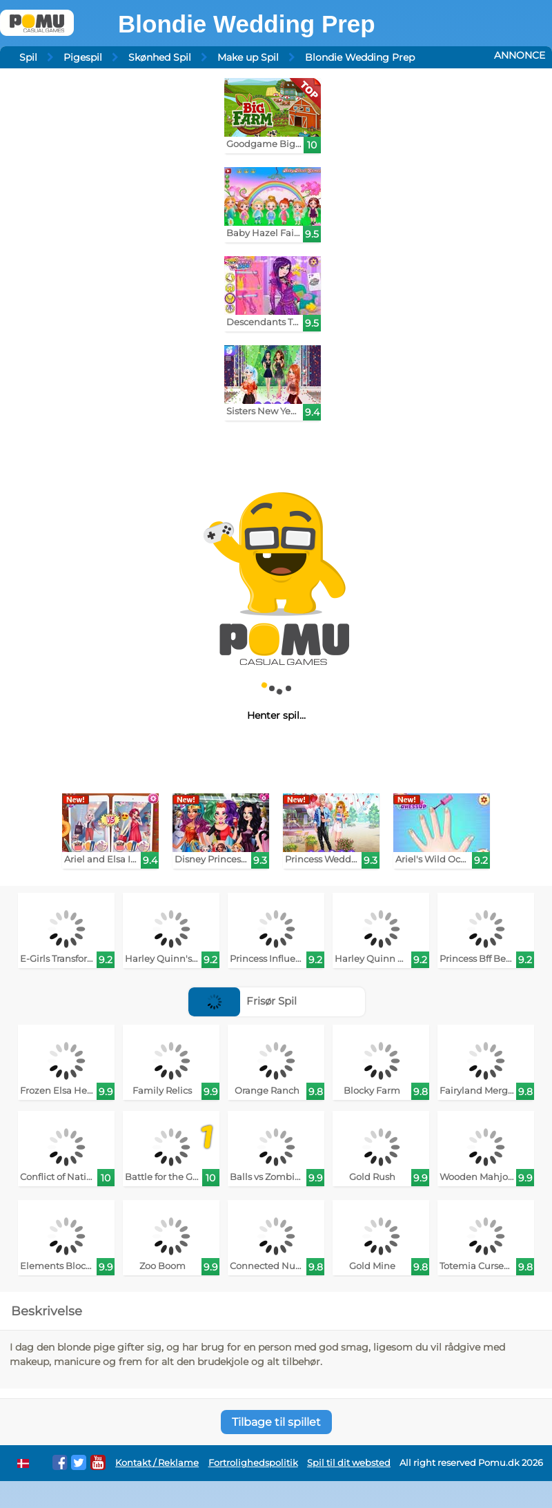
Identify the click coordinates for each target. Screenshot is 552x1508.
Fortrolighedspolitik (253, 1463)
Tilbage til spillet (276, 1422)
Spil (28, 57)
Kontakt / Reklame (157, 1463)
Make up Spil (248, 57)
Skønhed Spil (159, 57)
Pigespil (82, 57)
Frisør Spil (242, 1000)
